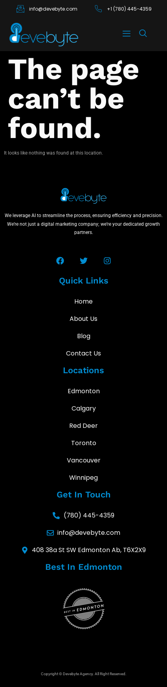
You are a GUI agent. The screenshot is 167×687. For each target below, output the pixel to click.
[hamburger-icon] (126, 34)
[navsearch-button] (143, 35)
